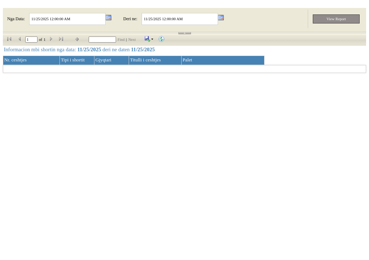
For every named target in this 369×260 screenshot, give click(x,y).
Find (121, 40)
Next (132, 40)
